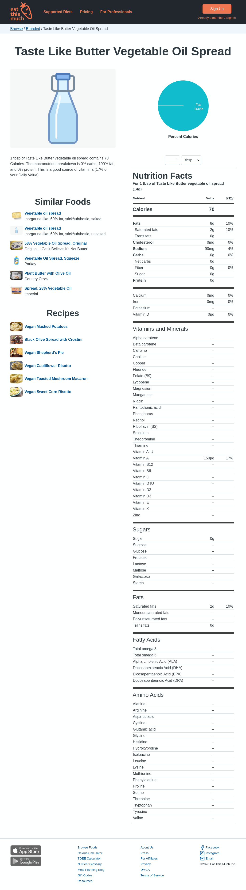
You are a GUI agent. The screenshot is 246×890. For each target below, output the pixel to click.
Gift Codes (85, 875)
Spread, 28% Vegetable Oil (47, 288)
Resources (85, 881)
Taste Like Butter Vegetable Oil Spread (123, 51)
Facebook (209, 847)
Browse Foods (88, 847)
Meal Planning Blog (91, 869)
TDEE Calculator (89, 858)
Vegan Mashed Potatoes (45, 326)
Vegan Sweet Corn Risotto (47, 392)
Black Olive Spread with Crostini (53, 340)
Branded (33, 29)
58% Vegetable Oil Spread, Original (55, 243)
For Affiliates (149, 858)
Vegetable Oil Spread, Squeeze (51, 258)
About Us (147, 847)
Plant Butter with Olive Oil (47, 273)
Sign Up (217, 9)
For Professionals (116, 12)
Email (206, 858)
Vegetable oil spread (42, 213)
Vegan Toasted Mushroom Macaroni (56, 378)
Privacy (146, 864)
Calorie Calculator (90, 853)
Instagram (209, 853)
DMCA (145, 869)
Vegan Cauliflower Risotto (47, 366)
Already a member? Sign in (217, 17)
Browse (16, 29)
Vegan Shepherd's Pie (44, 352)
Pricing (86, 12)
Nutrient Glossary (90, 864)
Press (144, 853)
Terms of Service (152, 875)
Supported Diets (58, 12)
